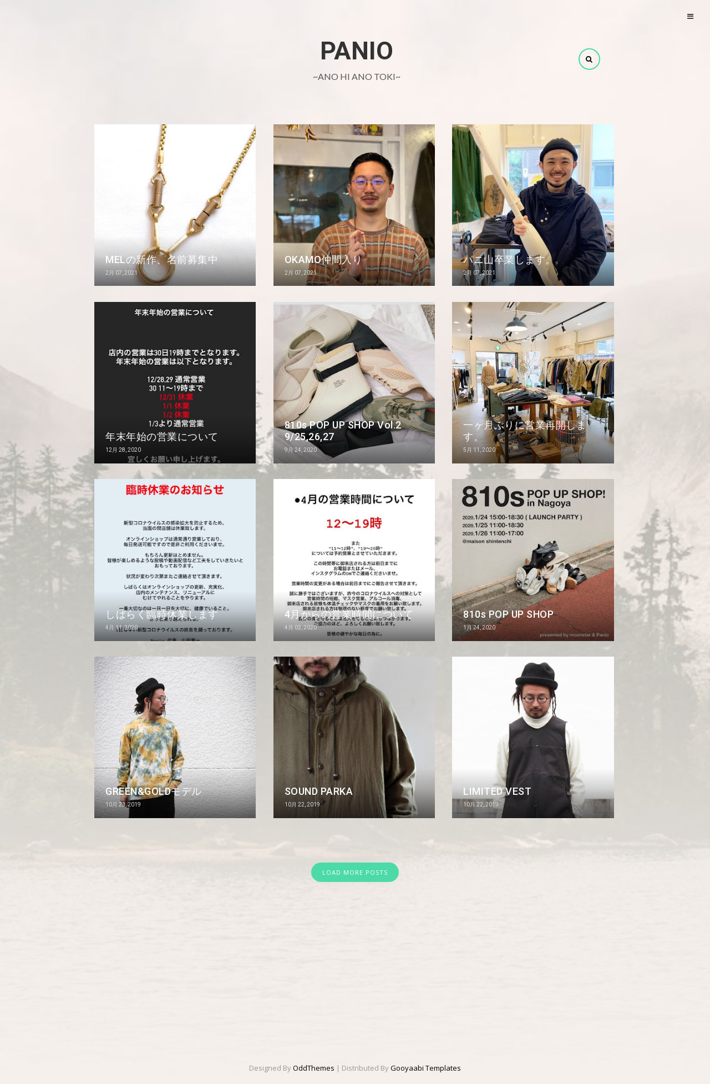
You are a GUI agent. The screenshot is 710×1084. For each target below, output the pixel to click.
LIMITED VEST (497, 791)
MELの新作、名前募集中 (161, 259)
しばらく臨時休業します (162, 614)
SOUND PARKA (319, 791)
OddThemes (313, 1068)
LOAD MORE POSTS (355, 872)
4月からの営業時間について (349, 614)
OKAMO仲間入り (324, 259)
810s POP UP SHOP (508, 614)
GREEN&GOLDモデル (153, 791)
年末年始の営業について (162, 436)
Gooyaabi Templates (425, 1068)
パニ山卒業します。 (509, 259)
